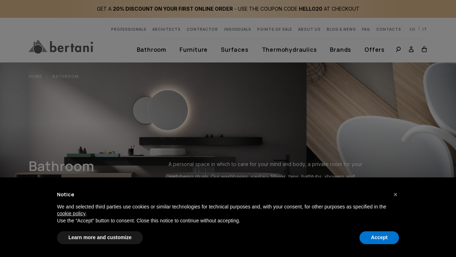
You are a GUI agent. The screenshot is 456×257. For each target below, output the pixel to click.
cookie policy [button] (71, 213)
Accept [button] (379, 237)
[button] (395, 194)
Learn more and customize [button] (99, 237)
